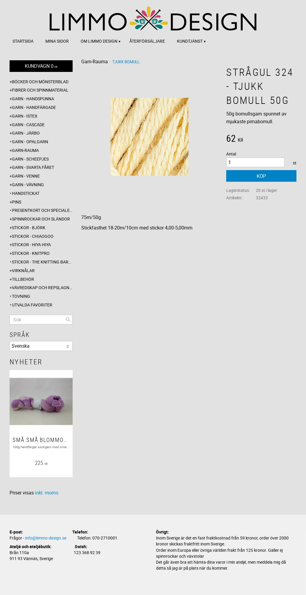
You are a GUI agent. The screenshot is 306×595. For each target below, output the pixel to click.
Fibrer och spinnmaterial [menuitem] (40, 90)
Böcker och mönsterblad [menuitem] (40, 81)
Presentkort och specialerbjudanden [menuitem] (42, 210)
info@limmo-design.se (45, 538)
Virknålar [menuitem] (23, 270)
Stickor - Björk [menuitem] (28, 227)
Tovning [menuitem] (21, 296)
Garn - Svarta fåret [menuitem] (33, 167)
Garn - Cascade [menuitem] (28, 124)
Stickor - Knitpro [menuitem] (31, 253)
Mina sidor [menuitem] (57, 41)
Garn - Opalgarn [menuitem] (30, 141)
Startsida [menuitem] (23, 41)
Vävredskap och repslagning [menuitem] (42, 287)
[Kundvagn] (41, 66)
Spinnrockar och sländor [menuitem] (41, 219)
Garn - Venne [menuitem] (26, 176)
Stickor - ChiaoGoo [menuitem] (32, 236)
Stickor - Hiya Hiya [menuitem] (31, 244)
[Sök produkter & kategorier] (41, 319)
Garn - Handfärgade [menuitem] (34, 107)
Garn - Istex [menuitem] (24, 116)
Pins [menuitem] (16, 202)
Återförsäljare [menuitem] (147, 41)
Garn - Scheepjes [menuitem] (30, 159)
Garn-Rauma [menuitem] (25, 150)
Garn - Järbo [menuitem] (26, 133)
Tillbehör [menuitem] (23, 279)
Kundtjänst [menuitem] (190, 41)
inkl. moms (46, 492)
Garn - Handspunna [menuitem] (33, 98)
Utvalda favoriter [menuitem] (32, 305)
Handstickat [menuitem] (25, 193)
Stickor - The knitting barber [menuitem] (42, 262)
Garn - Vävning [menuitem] (28, 184)
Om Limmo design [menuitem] (99, 41)
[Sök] (68, 319)
